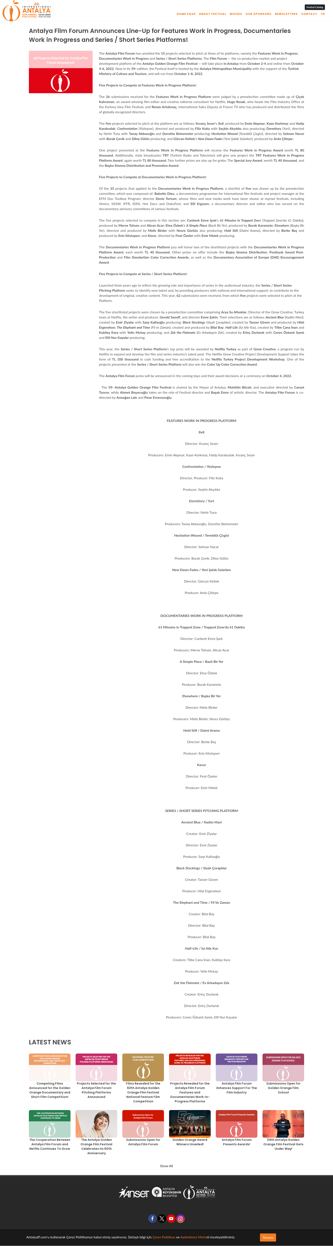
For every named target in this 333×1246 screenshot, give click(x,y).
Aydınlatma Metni (193, 1237)
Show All (166, 1166)
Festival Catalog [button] (315, 7)
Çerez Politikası (163, 1237)
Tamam (268, 1237)
